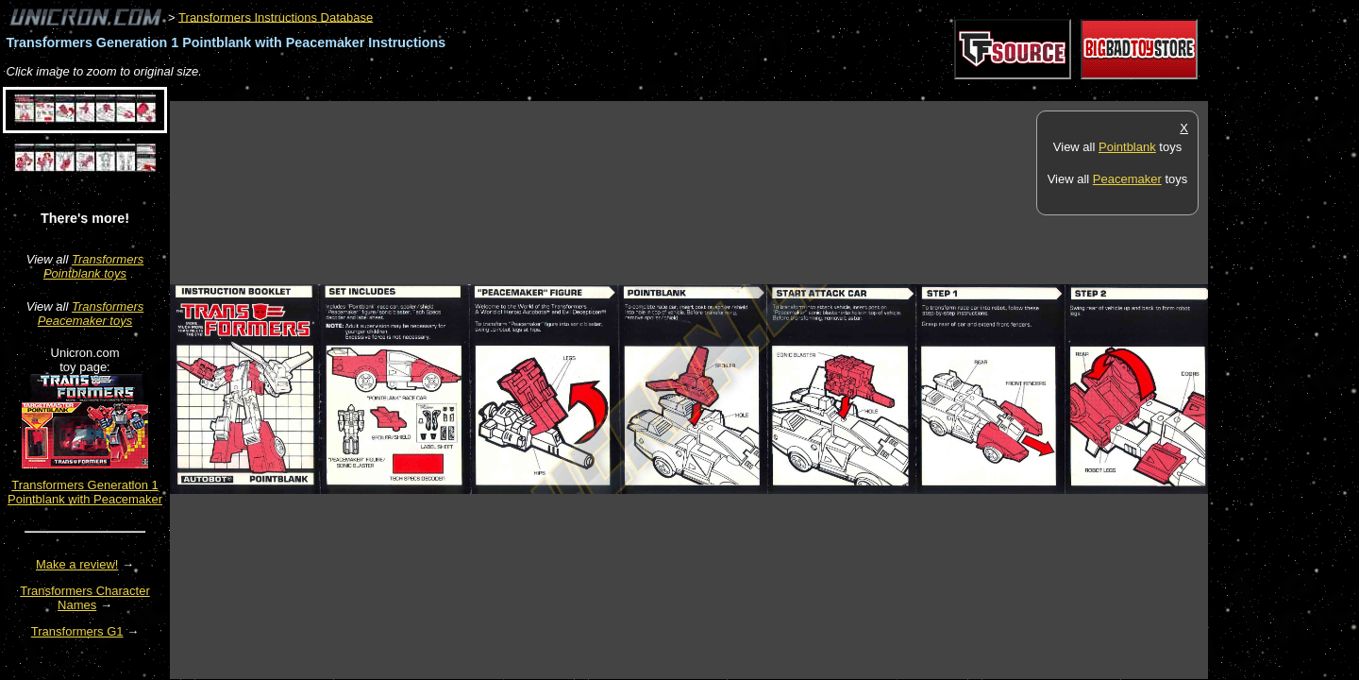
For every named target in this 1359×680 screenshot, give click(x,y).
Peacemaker (1127, 179)
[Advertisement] (513, 91)
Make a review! (77, 564)
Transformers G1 (77, 631)
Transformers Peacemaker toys (90, 313)
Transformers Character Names (85, 598)
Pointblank (1127, 147)
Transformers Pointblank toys (93, 266)
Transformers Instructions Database (275, 16)
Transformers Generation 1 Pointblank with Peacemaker (85, 492)
